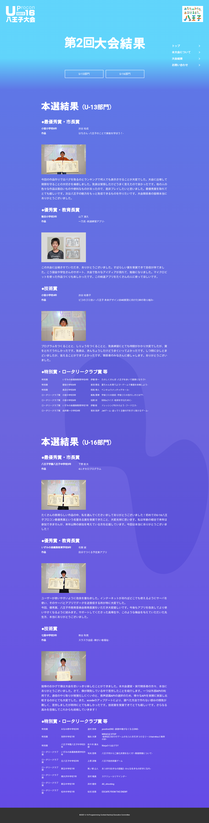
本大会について (181, 52)
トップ (176, 46)
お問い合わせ (180, 65)
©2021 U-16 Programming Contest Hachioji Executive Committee (104, 815)
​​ (125, 73)
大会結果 (177, 58)
